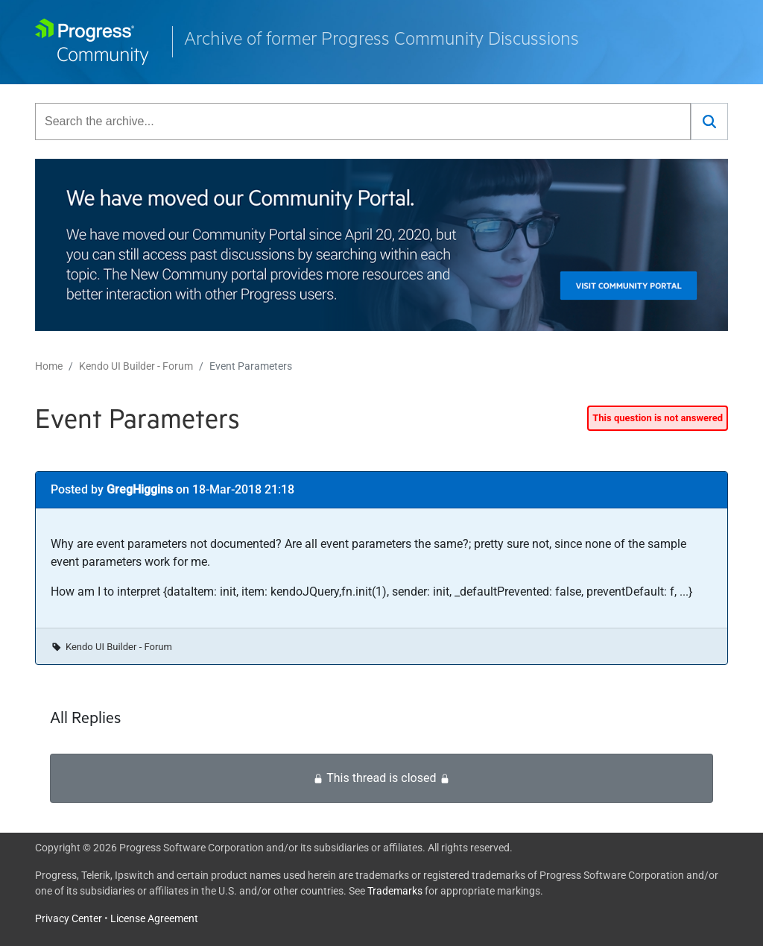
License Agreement (154, 918)
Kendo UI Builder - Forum (136, 366)
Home (49, 366)
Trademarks (394, 891)
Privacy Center (68, 918)
